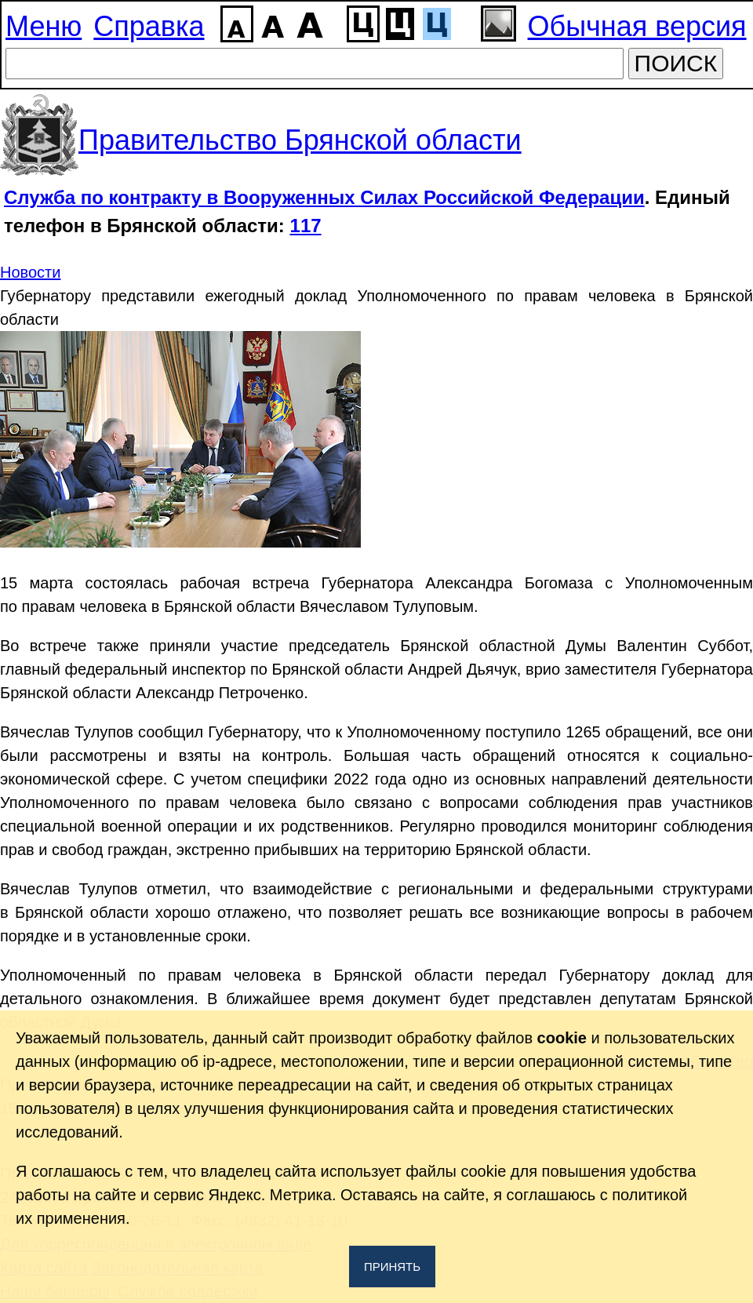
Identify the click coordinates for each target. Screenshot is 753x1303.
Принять (392, 1266)
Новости (30, 272)
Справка (148, 26)
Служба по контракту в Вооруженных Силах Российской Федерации (324, 197)
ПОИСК (676, 63)
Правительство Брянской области (300, 140)
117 (306, 225)
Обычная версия (637, 26)
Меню (43, 26)
